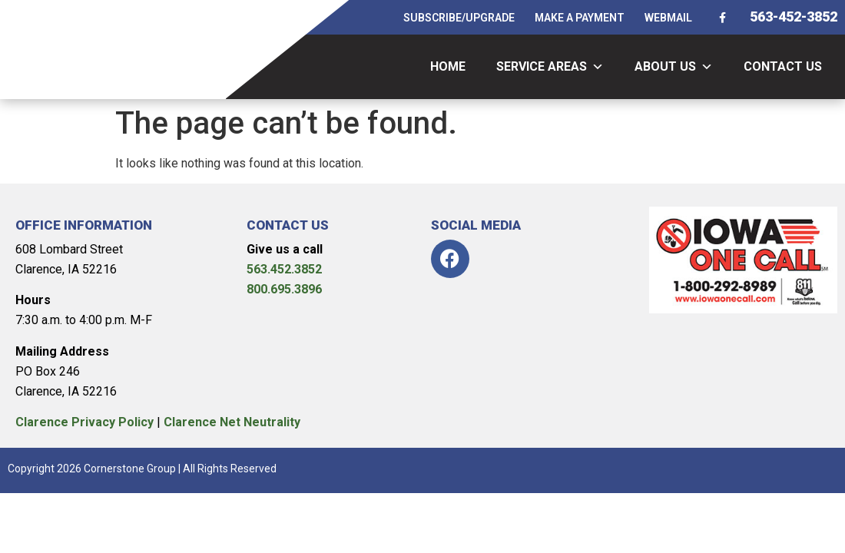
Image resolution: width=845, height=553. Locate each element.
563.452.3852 (284, 269)
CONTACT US (783, 66)
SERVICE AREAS (550, 66)
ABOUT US (674, 66)
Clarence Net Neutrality (232, 422)
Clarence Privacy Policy (84, 422)
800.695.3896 (284, 289)
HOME (448, 66)
